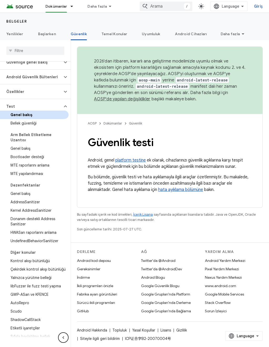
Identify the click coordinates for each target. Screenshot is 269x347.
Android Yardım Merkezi (225, 260)
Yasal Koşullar (143, 330)
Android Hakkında (92, 330)
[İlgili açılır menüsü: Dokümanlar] (74, 6)
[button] (31, 62)
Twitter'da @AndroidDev (161, 269)
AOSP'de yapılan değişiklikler (122, 99)
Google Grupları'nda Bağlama (166, 311)
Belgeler (16, 21)
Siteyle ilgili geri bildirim (100, 338)
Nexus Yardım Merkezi (223, 277)
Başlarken (47, 34)
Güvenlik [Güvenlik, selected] (79, 34)
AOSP (92, 123)
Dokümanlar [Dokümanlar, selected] (56, 6)
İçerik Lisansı (143, 214)
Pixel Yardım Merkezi (222, 269)
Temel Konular (114, 34)
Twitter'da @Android (158, 260)
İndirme (83, 277)
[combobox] (166, 6)
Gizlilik (181, 330)
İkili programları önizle (95, 285)
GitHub (83, 311)
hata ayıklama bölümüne (180, 189)
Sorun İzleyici (216, 311)
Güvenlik (135, 123)
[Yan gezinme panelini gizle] (63, 337)
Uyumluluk (151, 34)
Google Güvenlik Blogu (160, 285)
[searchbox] (35, 50)
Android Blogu (153, 277)
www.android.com (220, 285)
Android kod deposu (94, 260)
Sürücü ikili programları (96, 302)
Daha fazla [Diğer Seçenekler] (230, 34)
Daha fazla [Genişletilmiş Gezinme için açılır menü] (97, 6)
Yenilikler (14, 34)
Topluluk (119, 330)
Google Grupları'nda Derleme (166, 302)
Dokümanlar (113, 123)
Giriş (258, 6)
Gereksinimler (88, 269)
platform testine (130, 160)
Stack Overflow (218, 302)
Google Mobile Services (224, 294)
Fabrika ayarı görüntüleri (97, 294)
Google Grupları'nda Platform (165, 294)
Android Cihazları (191, 34)
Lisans (166, 330)
